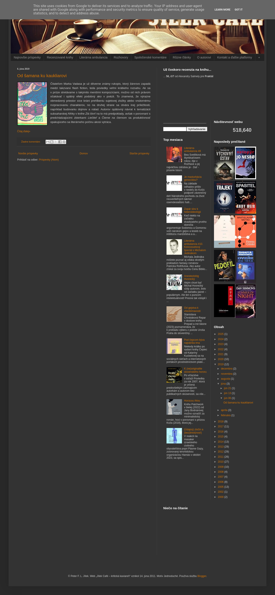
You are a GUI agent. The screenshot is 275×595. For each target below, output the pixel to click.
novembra (227, 373)
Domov (84, 153)
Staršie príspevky (139, 153)
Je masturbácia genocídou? (193, 178)
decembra (227, 368)
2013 (221, 446)
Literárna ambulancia (93, 57)
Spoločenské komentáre (150, 57)
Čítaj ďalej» (23, 131)
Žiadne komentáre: (31, 141)
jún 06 (228, 398)
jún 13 (228, 393)
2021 (221, 354)
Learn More (223, 9)
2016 (221, 431)
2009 (221, 466)
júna (223, 383)
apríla (224, 410)
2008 (221, 471)
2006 (221, 481)
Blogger (201, 576)
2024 (221, 339)
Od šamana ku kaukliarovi (42, 75)
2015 (221, 436)
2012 (221, 451)
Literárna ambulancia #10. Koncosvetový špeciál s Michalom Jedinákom (195, 247)
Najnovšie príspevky (27, 57)
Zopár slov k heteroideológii (192, 210)
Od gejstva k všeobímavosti (192, 309)
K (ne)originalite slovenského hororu (195, 370)
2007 (221, 476)
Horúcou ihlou (192, 400)
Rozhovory (121, 57)
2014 (221, 441)
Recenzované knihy (60, 57)
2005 (221, 486)
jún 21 (228, 388)
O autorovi (204, 57)
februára (226, 415)
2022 (221, 349)
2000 (221, 496)
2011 (221, 456)
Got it (239, 9)
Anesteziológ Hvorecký (191, 277)
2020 (221, 359)
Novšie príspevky (28, 153)
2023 (221, 344)
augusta (226, 378)
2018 (221, 421)
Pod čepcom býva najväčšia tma (194, 341)
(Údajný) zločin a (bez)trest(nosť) (193, 431)
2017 (221, 426)
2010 (221, 461)
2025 (221, 334)
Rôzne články (182, 57)
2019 (221, 364)
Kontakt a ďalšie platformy (234, 57)
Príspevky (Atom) (49, 159)
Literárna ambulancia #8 (192, 150)
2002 (221, 491)
